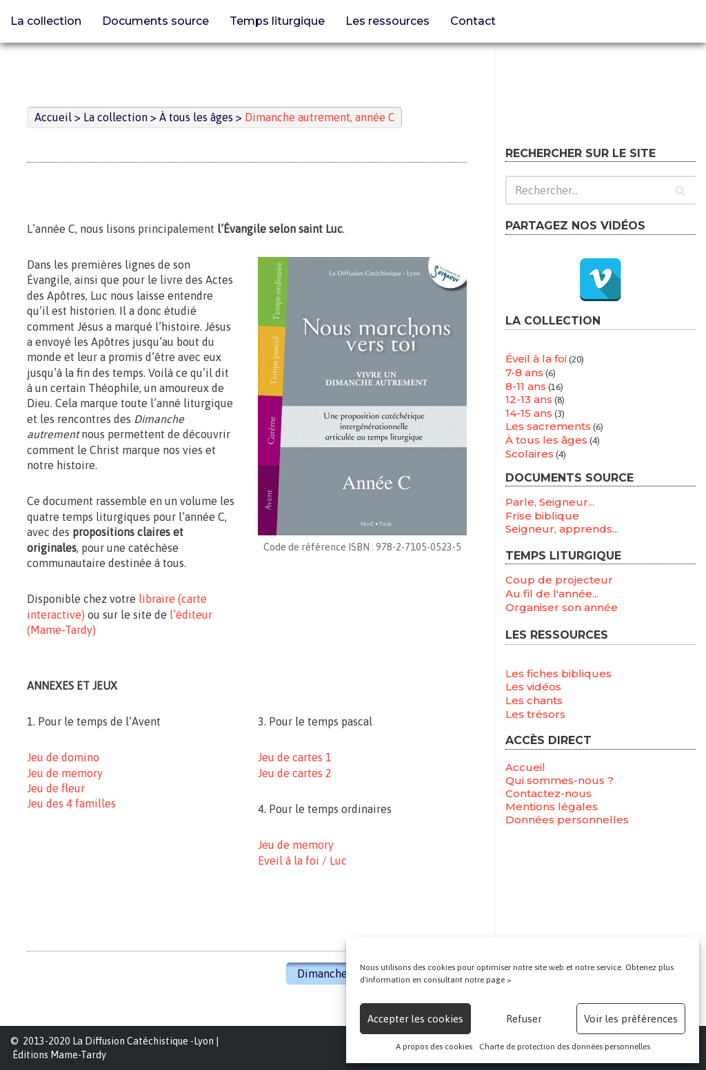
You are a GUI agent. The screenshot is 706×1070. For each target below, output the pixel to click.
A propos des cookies (434, 1046)
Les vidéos (533, 686)
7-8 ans (524, 372)
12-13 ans (528, 399)
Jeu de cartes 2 (295, 773)
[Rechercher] (600, 190)
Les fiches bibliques (558, 673)
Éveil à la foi (536, 358)
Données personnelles (567, 819)
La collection (45, 21)
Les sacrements (548, 426)
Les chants (534, 700)
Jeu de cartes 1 (295, 757)
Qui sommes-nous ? (559, 780)
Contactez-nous (548, 793)
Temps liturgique (277, 21)
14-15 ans (528, 413)
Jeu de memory (65, 773)
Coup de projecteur (559, 579)
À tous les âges (546, 439)
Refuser (524, 1019)
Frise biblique (542, 515)
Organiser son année (561, 607)
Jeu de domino (63, 757)
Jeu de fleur (56, 788)
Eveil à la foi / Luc (302, 860)
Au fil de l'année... (551, 593)
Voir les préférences (631, 1019)
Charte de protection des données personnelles (564, 1046)
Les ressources (387, 21)
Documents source (155, 21)
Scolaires (529, 453)
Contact (473, 21)
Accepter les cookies (415, 1019)
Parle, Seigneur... (549, 501)
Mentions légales (551, 806)
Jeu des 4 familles (71, 803)
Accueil (525, 767)
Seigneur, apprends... (561, 528)
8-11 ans (525, 386)
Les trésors (535, 714)
